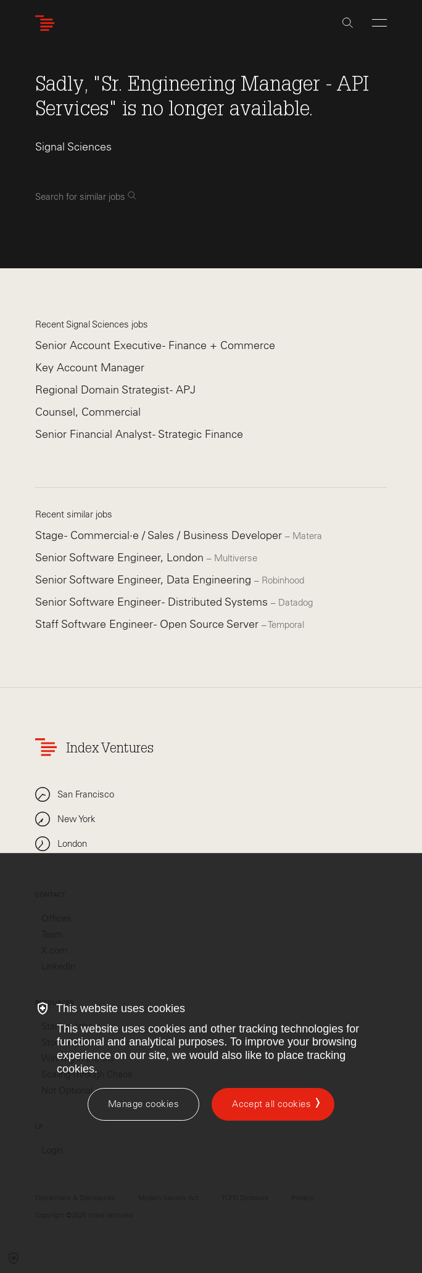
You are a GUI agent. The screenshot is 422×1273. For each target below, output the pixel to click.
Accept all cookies (271, 1104)
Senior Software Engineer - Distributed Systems (153, 602)
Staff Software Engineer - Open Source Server (148, 624)
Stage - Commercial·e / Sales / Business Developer (160, 535)
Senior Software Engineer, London (121, 557)
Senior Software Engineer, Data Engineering (144, 580)
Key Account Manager (89, 367)
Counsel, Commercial (88, 412)
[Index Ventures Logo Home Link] (47, 23)
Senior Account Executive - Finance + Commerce (155, 345)
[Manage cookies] (143, 1104)
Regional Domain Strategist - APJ (115, 390)
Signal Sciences (73, 147)
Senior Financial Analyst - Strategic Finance (139, 434)
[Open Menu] (379, 23)
